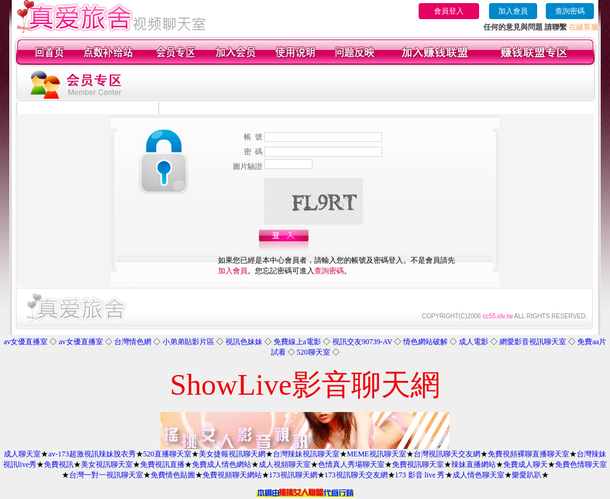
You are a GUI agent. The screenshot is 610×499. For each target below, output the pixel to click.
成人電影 (473, 341)
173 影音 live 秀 (420, 475)
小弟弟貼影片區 (188, 341)
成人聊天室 (22, 454)
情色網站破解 (425, 341)
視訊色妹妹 (243, 341)
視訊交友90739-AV (362, 341)
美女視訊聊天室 (107, 464)
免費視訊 (58, 464)
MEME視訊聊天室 (376, 454)
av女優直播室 (26, 341)
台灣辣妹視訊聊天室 (306, 454)
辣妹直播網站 (473, 464)
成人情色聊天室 (478, 475)
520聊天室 (313, 352)
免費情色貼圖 (173, 475)
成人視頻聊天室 (285, 464)
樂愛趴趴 (526, 475)
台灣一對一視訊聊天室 (106, 475)
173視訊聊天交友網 (356, 475)
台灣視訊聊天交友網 (447, 454)
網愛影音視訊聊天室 (532, 341)
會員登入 (449, 11)
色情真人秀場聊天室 (351, 464)
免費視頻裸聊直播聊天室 (528, 454)
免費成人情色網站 (221, 464)
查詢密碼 (570, 11)
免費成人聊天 (525, 464)
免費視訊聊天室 (418, 464)
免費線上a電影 (297, 341)
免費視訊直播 (162, 464)
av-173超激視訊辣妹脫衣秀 (91, 454)
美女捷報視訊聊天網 (232, 454)
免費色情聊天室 (581, 464)
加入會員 (513, 11)
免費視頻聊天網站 (232, 475)
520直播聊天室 (167, 454)
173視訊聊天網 (293, 475)
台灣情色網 (132, 341)
